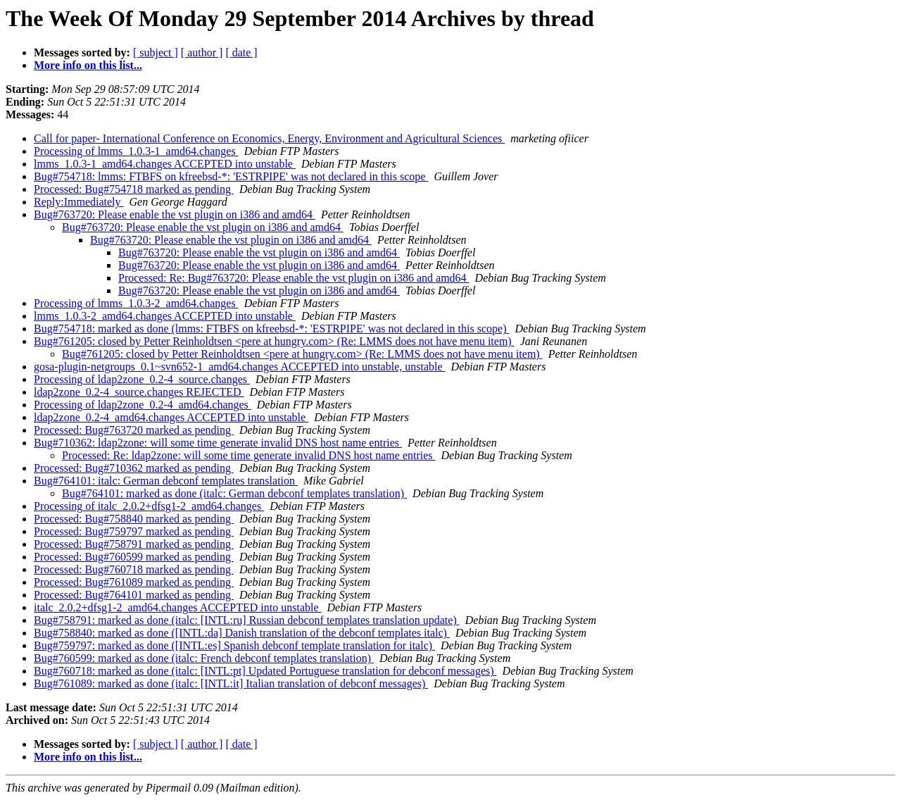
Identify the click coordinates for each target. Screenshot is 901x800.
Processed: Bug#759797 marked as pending (134, 531)
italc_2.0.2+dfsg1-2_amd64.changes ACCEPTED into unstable (178, 607)
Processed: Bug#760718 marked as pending (134, 569)
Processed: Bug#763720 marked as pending (134, 430)
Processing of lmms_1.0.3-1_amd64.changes (136, 151)
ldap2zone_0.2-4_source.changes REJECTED (139, 392)
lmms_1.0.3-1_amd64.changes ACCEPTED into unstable (165, 164)
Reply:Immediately (79, 202)
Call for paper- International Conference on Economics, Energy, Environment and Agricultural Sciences (269, 138)
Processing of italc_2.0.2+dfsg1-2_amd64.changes (149, 506)
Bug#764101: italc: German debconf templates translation (166, 481)
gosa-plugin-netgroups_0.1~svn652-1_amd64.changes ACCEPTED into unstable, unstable (240, 367)
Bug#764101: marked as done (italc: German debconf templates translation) (234, 493)
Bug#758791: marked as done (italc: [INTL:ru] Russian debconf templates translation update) (247, 620)
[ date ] (241, 52)
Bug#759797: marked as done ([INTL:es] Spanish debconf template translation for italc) (234, 645)
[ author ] (202, 52)
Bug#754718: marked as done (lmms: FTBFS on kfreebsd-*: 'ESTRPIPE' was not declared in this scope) (271, 329)
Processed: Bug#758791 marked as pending (134, 544)
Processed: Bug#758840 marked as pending (134, 519)
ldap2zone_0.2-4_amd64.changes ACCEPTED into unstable (171, 417)
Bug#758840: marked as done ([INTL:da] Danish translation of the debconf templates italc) (242, 633)
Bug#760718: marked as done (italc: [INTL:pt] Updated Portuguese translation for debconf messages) (265, 671)
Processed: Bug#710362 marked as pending (134, 468)
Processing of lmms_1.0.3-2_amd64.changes (136, 303)
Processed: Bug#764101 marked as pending (134, 595)
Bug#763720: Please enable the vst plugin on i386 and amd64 (174, 214)
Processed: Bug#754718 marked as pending (134, 189)
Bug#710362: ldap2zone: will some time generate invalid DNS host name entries (218, 443)
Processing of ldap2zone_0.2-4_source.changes (142, 379)
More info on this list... (88, 65)
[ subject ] (155, 52)
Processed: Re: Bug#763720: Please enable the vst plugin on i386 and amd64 (294, 278)
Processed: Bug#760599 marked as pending (134, 557)
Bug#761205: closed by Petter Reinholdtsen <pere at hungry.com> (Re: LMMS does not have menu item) (274, 341)
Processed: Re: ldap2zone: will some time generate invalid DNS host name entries (249, 455)
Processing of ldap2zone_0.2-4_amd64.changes (142, 405)
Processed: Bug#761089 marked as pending (134, 582)
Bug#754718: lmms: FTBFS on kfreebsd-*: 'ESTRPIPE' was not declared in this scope (231, 176)
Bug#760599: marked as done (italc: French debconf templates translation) (204, 658)
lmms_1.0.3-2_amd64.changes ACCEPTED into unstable (165, 316)
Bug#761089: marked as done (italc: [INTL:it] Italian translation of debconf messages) (231, 683)
